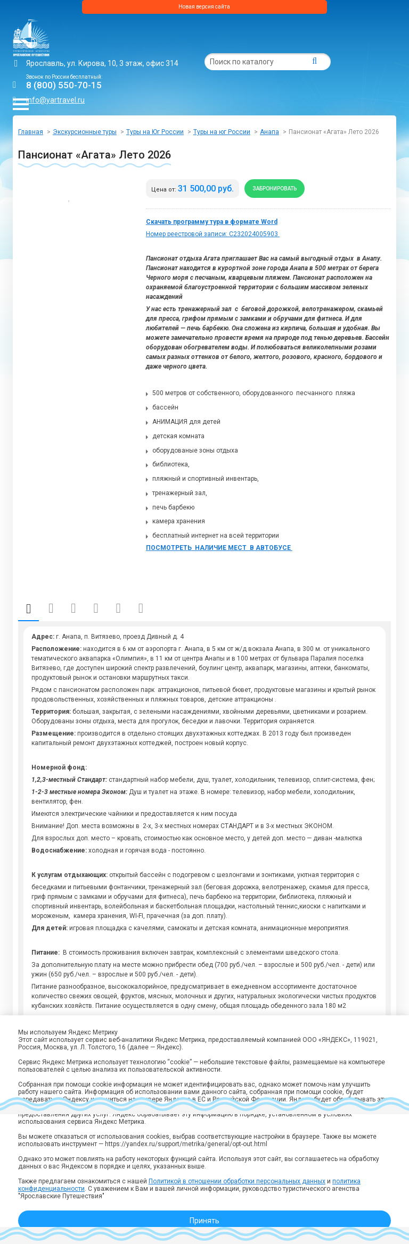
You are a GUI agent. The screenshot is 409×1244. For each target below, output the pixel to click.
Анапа (269, 132)
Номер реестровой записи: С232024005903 (213, 234)
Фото (118, 608)
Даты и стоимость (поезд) (73, 608)
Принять (204, 1220)
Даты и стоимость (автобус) (50, 608)
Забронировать (274, 188)
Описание (28, 608)
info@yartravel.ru (55, 100)
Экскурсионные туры (85, 132)
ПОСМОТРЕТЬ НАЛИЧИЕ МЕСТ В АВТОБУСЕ (219, 548)
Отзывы (140, 608)
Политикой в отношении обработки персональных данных (237, 1181)
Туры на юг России (221, 132)
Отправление (95, 608)
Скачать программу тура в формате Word (211, 222)
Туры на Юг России (155, 132)
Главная (30, 132)
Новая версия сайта (204, 7)
